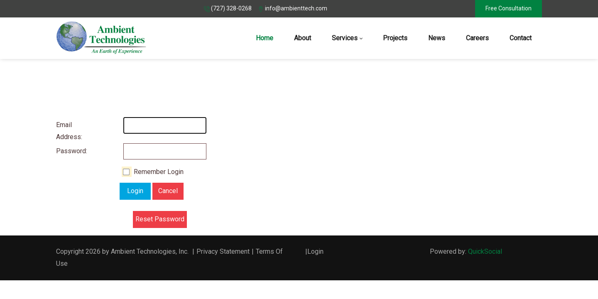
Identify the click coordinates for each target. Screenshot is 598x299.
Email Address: (64, 131)
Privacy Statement (223, 251)
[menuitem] (264, 38)
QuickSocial (485, 251)
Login (135, 191)
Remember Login (159, 172)
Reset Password (159, 219)
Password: (64, 151)
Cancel (168, 191)
